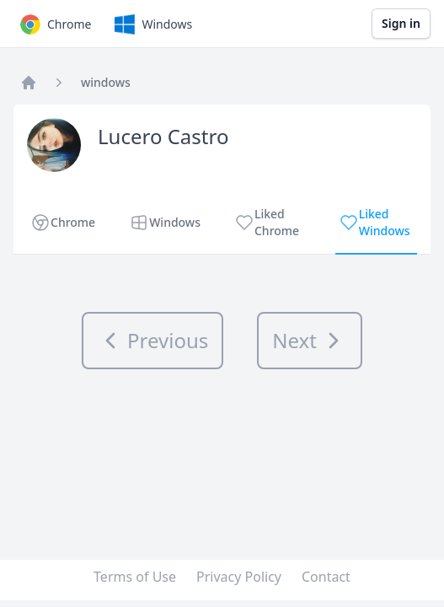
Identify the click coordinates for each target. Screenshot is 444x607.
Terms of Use (135, 576)
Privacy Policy (238, 576)
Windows (151, 24)
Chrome (54, 24)
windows (106, 82)
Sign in (401, 23)
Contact (326, 576)
